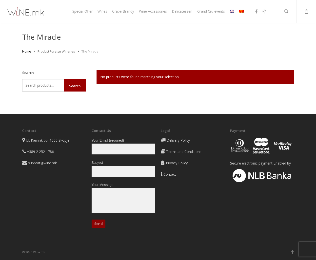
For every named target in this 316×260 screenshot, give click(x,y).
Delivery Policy (178, 140)
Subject (124, 169)
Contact (169, 174)
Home (26, 51)
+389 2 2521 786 (40, 151)
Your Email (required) (124, 146)
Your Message (124, 199)
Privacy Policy (177, 163)
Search (75, 86)
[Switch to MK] (241, 11)
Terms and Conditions (183, 151)
